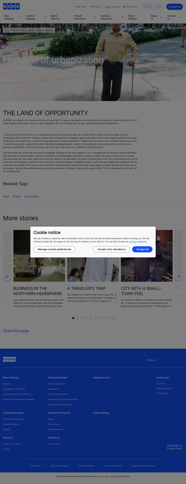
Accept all (142, 249)
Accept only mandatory (112, 249)
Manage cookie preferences (54, 249)
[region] (93, 242)
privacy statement (138, 241)
